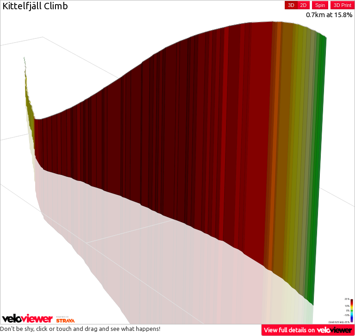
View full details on (308, 329)
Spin (320, 5)
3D (291, 5)
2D (303, 5)
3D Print (342, 5)
